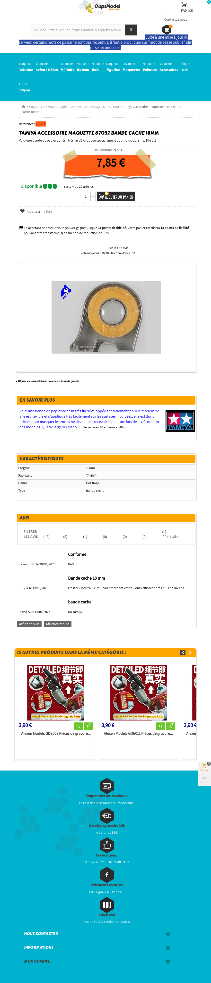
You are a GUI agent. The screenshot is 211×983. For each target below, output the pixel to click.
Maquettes (36, 106)
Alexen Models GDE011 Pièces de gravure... (138, 733)
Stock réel (106, 914)
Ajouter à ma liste (36, 211)
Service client (107, 855)
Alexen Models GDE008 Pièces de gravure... (56, 733)
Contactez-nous (175, 19)
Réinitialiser (171, 534)
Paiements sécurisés (106, 885)
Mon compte (37, 961)
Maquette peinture (61, 106)
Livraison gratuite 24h (106, 825)
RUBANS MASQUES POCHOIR (98, 106)
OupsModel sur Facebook (107, 795)
